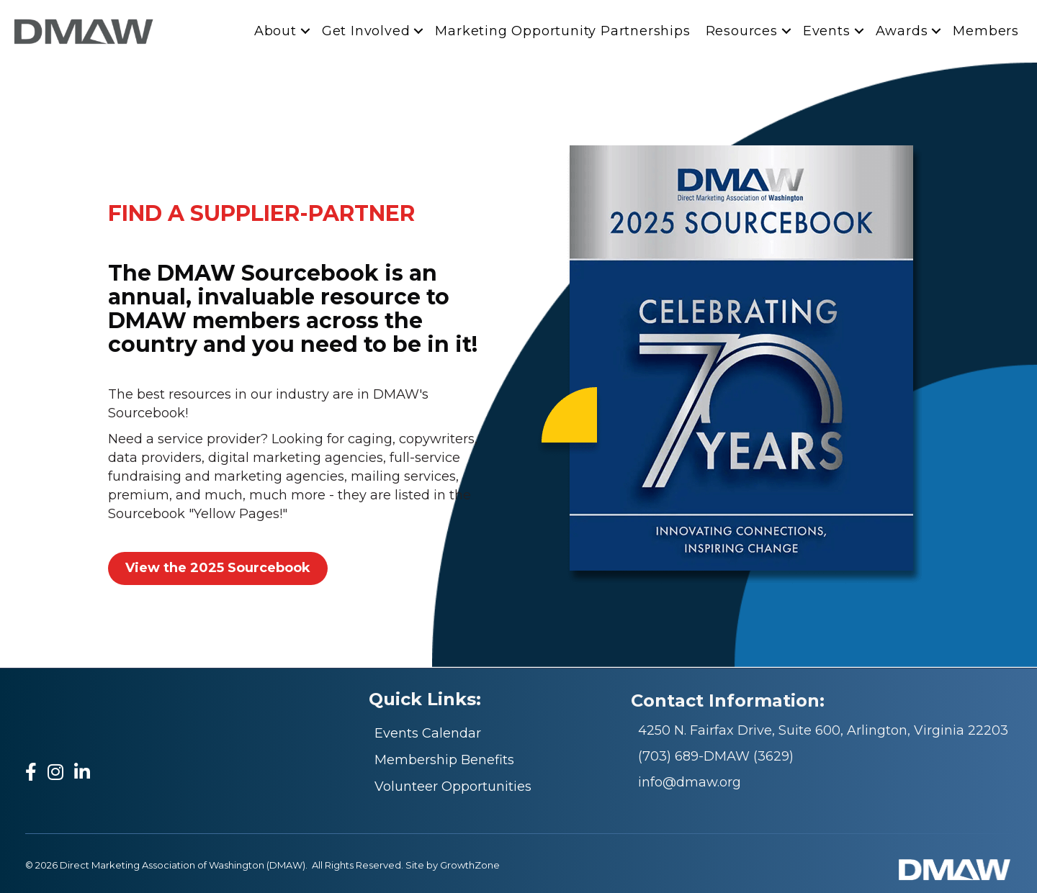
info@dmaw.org (689, 782)
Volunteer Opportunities (452, 786)
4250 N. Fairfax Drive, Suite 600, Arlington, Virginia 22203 (823, 730)
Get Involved (366, 31)
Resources (742, 31)
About (275, 31)
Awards (902, 31)
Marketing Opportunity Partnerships (562, 31)
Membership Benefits (444, 760)
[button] (218, 568)
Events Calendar (427, 733)
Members (986, 31)
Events (826, 31)
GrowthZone (470, 865)
